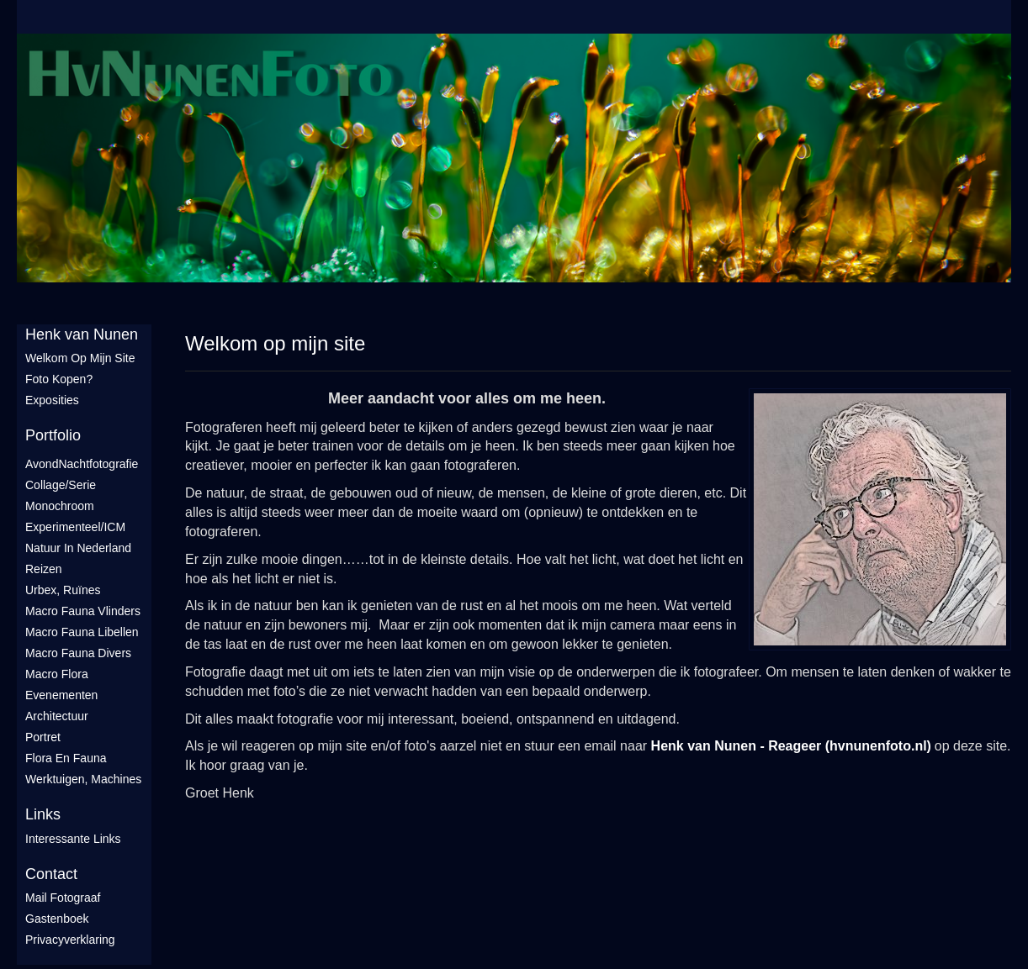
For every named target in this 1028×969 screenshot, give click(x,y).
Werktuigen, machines (83, 779)
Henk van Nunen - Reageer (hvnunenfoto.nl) (791, 746)
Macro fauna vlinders (82, 611)
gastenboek (57, 918)
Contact (51, 874)
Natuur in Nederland (78, 548)
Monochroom (59, 506)
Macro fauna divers (78, 653)
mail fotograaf (62, 897)
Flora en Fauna (66, 758)
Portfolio (53, 435)
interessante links (73, 838)
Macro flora (56, 674)
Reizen (43, 569)
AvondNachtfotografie (81, 464)
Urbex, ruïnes (62, 590)
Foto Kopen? (59, 379)
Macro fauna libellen (82, 632)
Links (43, 814)
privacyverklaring (70, 939)
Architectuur (56, 716)
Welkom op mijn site (80, 358)
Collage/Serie (60, 485)
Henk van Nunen (81, 334)
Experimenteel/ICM (75, 527)
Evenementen (61, 695)
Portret (43, 737)
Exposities (52, 400)
